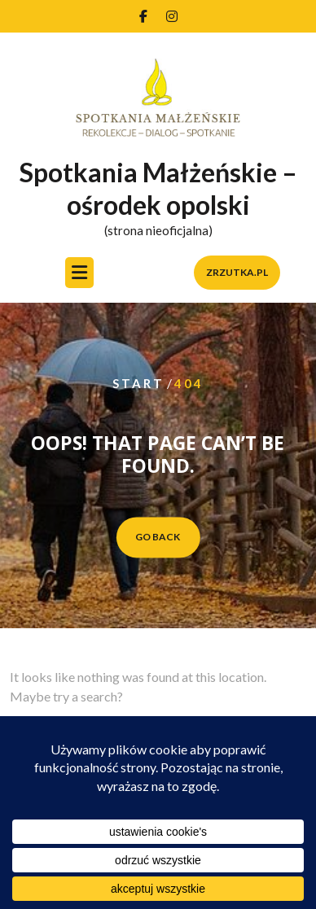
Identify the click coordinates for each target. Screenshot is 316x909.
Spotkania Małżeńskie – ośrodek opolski (158, 189)
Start (138, 384)
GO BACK (157, 537)
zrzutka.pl (237, 274)
